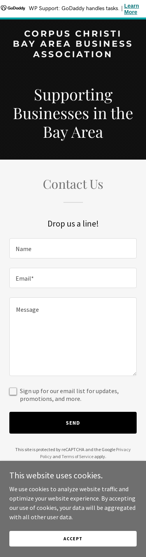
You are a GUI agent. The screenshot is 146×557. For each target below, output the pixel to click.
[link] (73, 55)
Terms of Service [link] (77, 456)
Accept (72, 538)
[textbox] (73, 248)
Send (73, 422)
